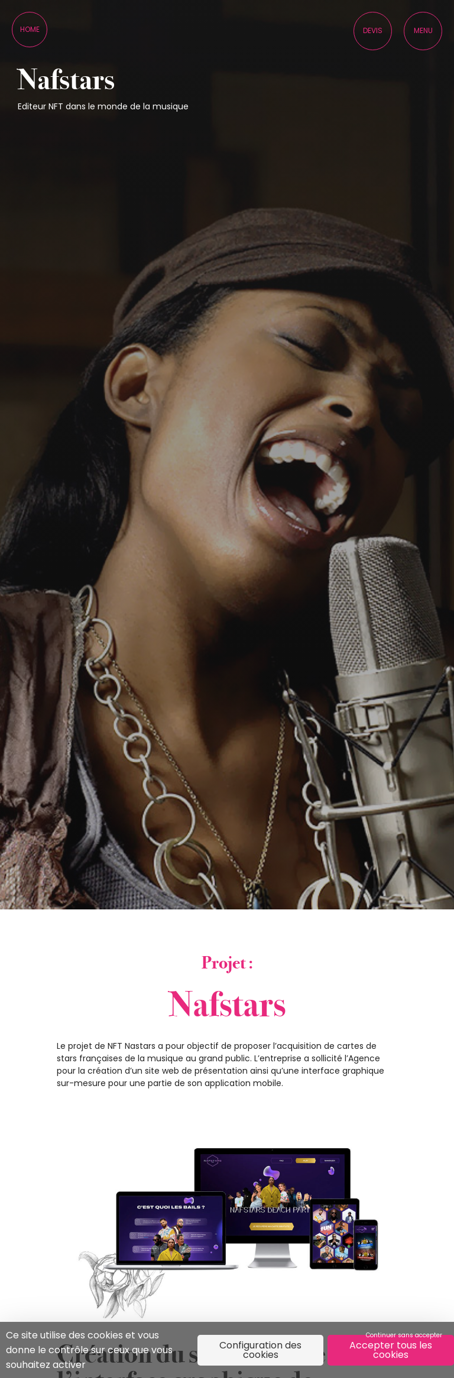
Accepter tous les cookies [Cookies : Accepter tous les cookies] (390, 1349)
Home (30, 29)
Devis (372, 30)
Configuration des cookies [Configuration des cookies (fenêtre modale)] (260, 1349)
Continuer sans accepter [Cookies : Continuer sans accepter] (404, 1335)
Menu (423, 30)
